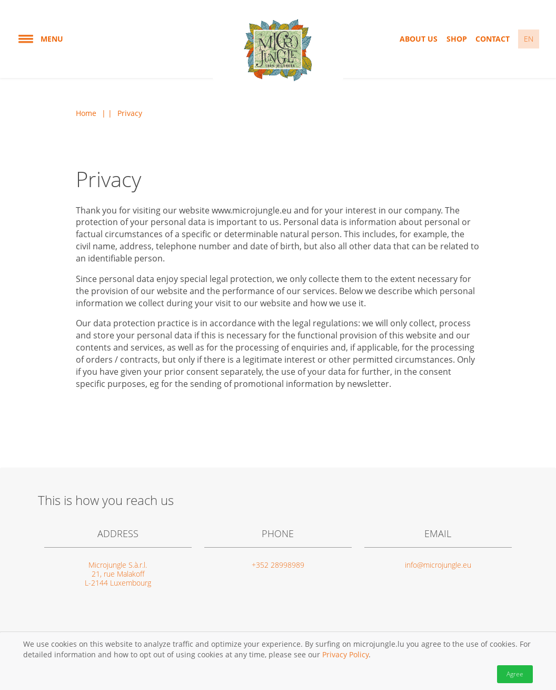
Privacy (129, 113)
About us (419, 39)
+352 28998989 (278, 565)
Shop (456, 39)
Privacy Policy (345, 654)
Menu (40, 39)
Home (86, 113)
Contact (492, 39)
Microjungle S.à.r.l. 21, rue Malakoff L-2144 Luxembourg (118, 574)
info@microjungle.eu (438, 565)
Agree (515, 673)
